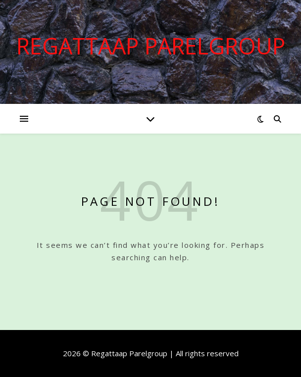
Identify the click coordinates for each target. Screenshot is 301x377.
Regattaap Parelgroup (150, 46)
